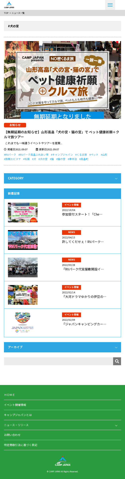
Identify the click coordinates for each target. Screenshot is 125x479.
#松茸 (26, 159)
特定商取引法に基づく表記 (20, 445)
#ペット (93, 154)
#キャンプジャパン (62, 154)
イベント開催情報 (15, 405)
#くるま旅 (81, 154)
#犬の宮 (43, 159)
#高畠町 (83, 159)
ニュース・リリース (16, 425)
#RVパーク (10, 154)
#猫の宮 (60, 159)
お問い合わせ (12, 435)
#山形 (104, 154)
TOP (6, 12)
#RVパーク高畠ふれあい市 (33, 154)
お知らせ (15, 125)
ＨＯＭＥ (9, 395)
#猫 (52, 159)
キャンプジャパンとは (18, 415)
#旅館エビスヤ (12, 159)
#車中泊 (72, 159)
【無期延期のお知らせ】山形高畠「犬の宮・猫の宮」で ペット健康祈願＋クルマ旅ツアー (61, 134)
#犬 (34, 159)
